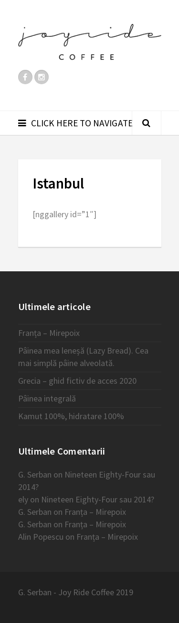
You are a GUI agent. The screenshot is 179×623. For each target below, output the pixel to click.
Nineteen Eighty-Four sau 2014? (97, 499)
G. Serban (35, 474)
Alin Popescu (40, 536)
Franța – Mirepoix (49, 332)
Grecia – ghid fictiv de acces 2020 (77, 380)
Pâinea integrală (47, 398)
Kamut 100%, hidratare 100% (71, 416)
